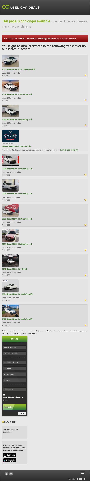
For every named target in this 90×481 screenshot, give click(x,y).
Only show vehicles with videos (13, 398)
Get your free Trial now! (69, 150)
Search (7, 407)
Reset (22, 413)
